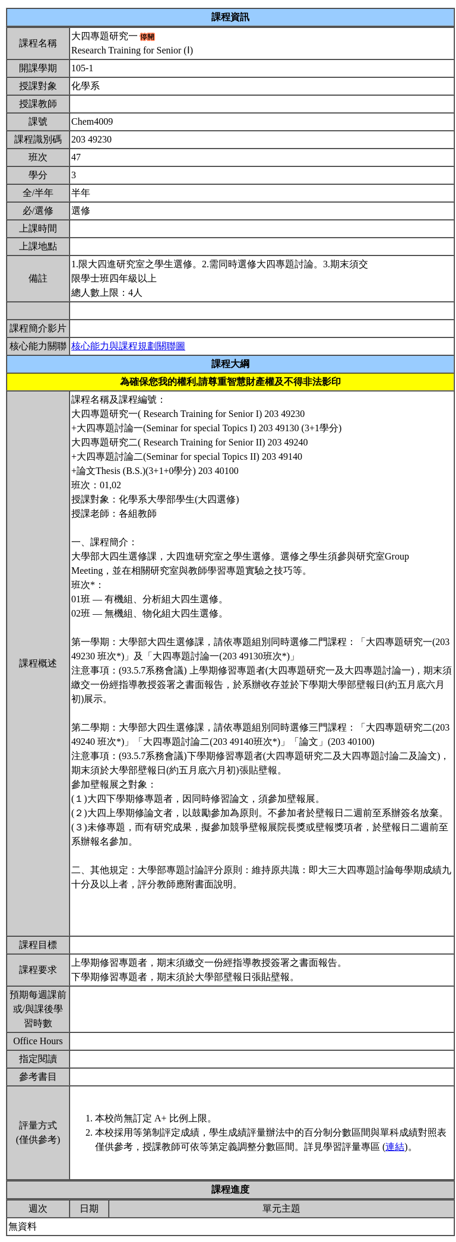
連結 (394, 1147)
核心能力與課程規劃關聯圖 (128, 346)
